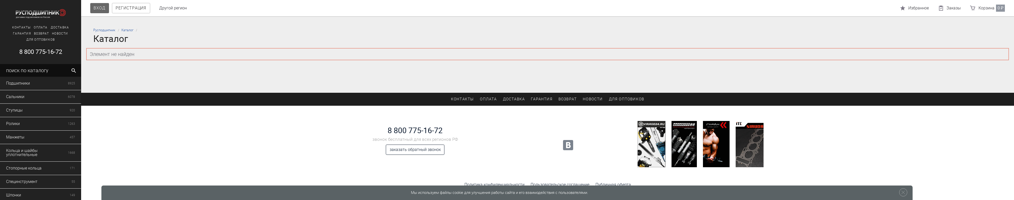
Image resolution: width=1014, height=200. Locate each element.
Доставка (58, 27)
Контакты (19, 27)
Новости (58, 33)
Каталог (127, 30)
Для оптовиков (38, 39)
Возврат (39, 33)
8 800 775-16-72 (38, 52)
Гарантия (20, 33)
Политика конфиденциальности (494, 184)
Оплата (39, 27)
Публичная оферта (613, 184)
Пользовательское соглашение (560, 184)
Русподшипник (104, 30)
